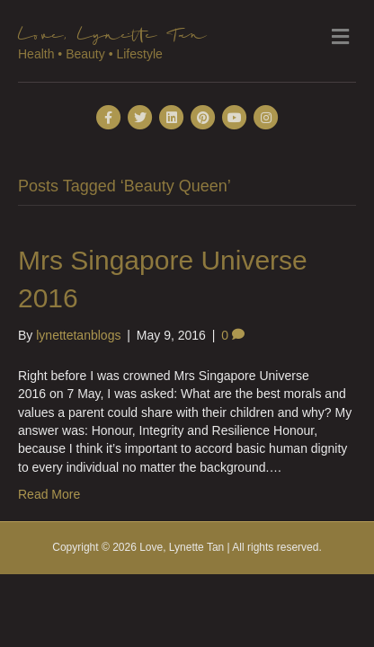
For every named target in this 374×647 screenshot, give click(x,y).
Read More (49, 494)
